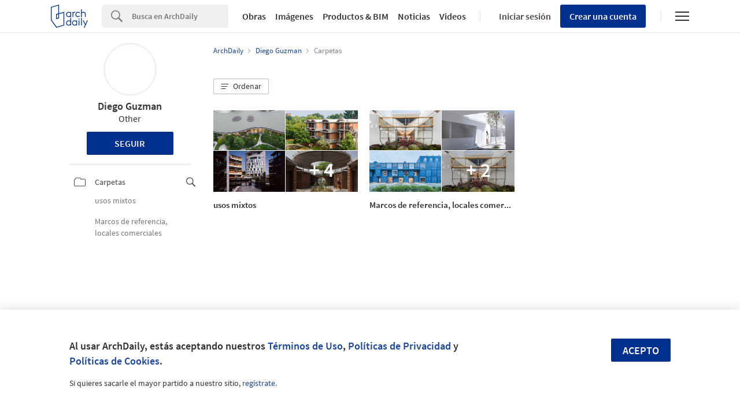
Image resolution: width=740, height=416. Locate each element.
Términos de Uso (305, 345)
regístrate (258, 383)
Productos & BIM (355, 16)
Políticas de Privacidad (399, 345)
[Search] (180, 16)
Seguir (129, 143)
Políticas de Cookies (114, 360)
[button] (241, 87)
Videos (452, 16)
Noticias (414, 16)
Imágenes (294, 16)
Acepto (641, 350)
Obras (254, 16)
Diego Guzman (130, 106)
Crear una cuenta (603, 16)
